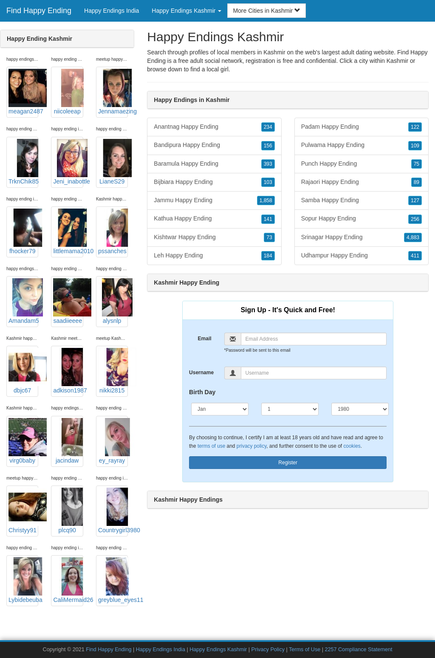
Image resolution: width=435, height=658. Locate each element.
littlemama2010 (68, 231)
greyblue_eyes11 (113, 580)
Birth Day (202, 392)
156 (268, 146)
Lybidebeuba (23, 580)
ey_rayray (113, 441)
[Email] (314, 339)
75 (416, 164)
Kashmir (397, 60)
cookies (351, 446)
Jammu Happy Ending (214, 200)
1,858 (266, 200)
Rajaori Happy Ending (361, 182)
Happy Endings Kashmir (218, 649)
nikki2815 (113, 371)
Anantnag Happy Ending (214, 127)
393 (268, 164)
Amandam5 (23, 301)
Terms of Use (304, 649)
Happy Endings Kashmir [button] (186, 10)
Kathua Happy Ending (214, 218)
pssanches (113, 231)
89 (416, 182)
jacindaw (68, 441)
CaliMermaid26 (68, 580)
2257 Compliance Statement (359, 649)
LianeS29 (113, 162)
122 (415, 127)
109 (415, 146)
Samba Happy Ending (361, 200)
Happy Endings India (111, 10)
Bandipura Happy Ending (214, 145)
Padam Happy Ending (361, 127)
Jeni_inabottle (68, 162)
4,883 (413, 237)
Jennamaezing (113, 92)
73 (269, 237)
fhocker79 (23, 231)
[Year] (360, 409)
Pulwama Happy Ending (361, 145)
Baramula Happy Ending (214, 164)
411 (415, 256)
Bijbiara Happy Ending (214, 182)
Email (205, 339)
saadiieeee (68, 301)
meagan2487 (23, 92)
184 (268, 256)
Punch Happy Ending (361, 164)
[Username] (314, 373)
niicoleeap (68, 92)
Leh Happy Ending (214, 255)
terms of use (211, 446)
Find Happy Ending (38, 10)
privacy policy (251, 446)
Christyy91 (23, 511)
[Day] (290, 409)
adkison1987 (68, 371)
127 (415, 200)
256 (415, 219)
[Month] (220, 409)
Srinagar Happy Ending (361, 237)
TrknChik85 (23, 162)
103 (268, 182)
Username (201, 373)
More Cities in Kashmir (266, 10)
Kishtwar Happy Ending (214, 237)
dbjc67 (23, 371)
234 (268, 127)
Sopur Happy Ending (361, 218)
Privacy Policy (268, 649)
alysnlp (113, 301)
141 (268, 219)
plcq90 (68, 511)
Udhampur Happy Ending (361, 255)
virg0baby (23, 441)
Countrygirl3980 (113, 511)
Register (287, 463)
